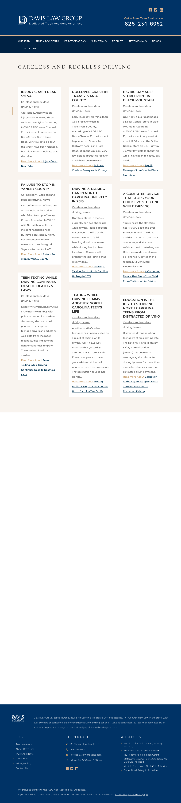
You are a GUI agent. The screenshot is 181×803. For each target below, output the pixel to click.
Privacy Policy (23, 763)
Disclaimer (22, 758)
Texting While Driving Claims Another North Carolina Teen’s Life (87, 303)
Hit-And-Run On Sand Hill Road (141, 750)
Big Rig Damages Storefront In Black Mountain (138, 96)
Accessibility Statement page (131, 794)
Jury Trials (99, 41)
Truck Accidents (47, 41)
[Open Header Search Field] (159, 41)
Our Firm (24, 41)
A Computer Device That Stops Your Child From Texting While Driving (141, 276)
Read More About (90, 271)
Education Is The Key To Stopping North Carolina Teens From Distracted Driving (141, 308)
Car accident (29, 194)
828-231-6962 (144, 24)
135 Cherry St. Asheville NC (84, 744)
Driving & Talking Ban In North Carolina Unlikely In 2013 (90, 271)
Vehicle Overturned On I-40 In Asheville (145, 766)
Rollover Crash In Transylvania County (90, 96)
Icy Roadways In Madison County (142, 754)
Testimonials (138, 41)
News (155, 41)
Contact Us (29, 48)
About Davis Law (25, 749)
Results (117, 41)
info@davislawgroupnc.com (86, 754)
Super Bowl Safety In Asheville (141, 770)
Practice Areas (75, 41)
